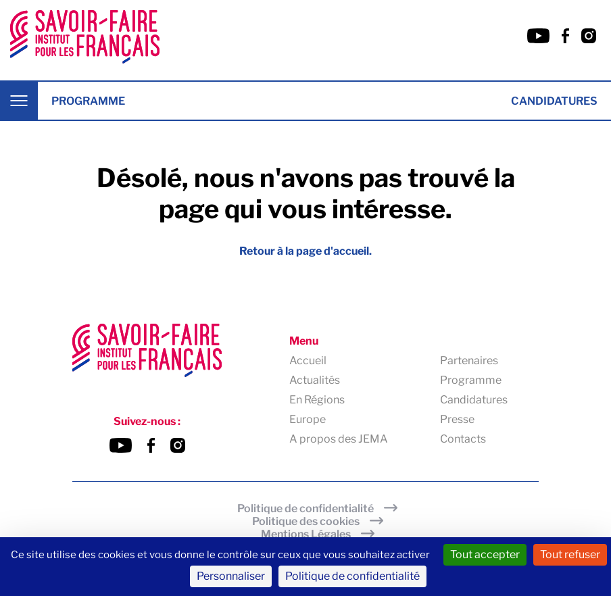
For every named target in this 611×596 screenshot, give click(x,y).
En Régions (317, 399)
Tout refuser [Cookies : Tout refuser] (570, 554)
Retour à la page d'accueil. (305, 251)
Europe (307, 419)
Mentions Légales (306, 534)
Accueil (307, 360)
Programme (88, 101)
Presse (457, 419)
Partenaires (469, 360)
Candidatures (554, 101)
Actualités (314, 380)
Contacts (463, 438)
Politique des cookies (306, 521)
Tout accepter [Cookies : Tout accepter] (485, 554)
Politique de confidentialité (305, 508)
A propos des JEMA (338, 438)
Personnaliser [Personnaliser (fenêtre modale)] (231, 576)
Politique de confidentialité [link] (352, 576)
